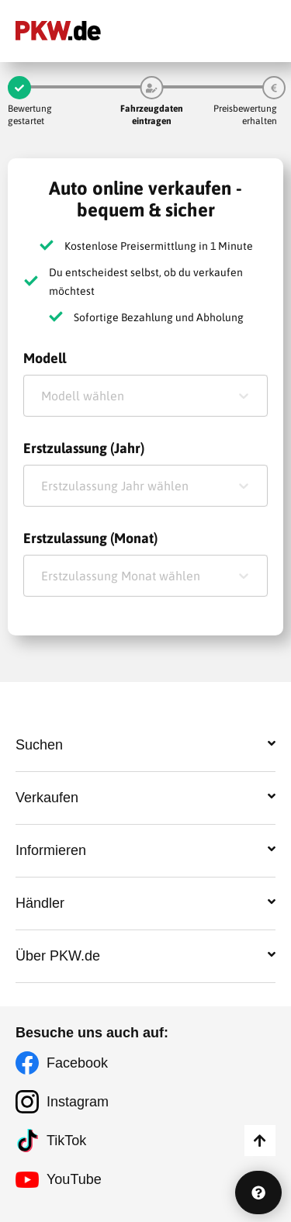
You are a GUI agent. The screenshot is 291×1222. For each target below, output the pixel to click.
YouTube (74, 1179)
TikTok (66, 1140)
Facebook (77, 1063)
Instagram (78, 1101)
